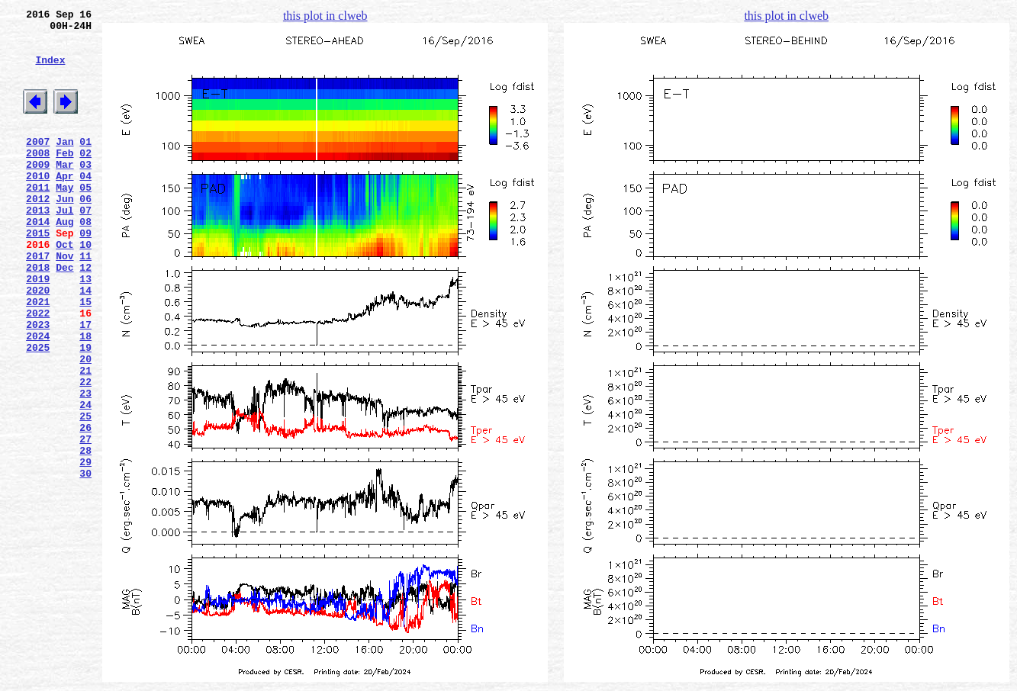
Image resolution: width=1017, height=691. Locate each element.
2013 (38, 246)
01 (85, 164)
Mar (64, 191)
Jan (64, 164)
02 (85, 178)
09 (85, 274)
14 (85, 342)
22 (85, 452)
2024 (38, 397)
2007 (38, 164)
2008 (38, 178)
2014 (38, 260)
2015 (38, 274)
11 (85, 301)
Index (50, 71)
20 (85, 425)
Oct (64, 287)
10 (85, 287)
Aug (64, 260)
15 (85, 356)
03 (85, 191)
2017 (38, 301)
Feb (64, 178)
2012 (38, 232)
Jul (64, 246)
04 (85, 205)
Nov (64, 301)
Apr (64, 205)
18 (85, 397)
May (64, 219)
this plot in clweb (325, 15)
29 (85, 548)
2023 (38, 383)
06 (85, 232)
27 (85, 521)
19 (85, 411)
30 (85, 562)
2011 (38, 219)
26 (85, 507)
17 (85, 383)
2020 (38, 342)
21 (85, 438)
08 (85, 260)
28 (85, 535)
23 (85, 466)
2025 (38, 411)
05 (85, 219)
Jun (64, 232)
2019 (38, 329)
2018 (38, 315)
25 (85, 493)
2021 (38, 356)
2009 (38, 191)
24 (85, 480)
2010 (38, 205)
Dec (64, 315)
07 (85, 246)
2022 (38, 370)
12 (85, 315)
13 (85, 329)
